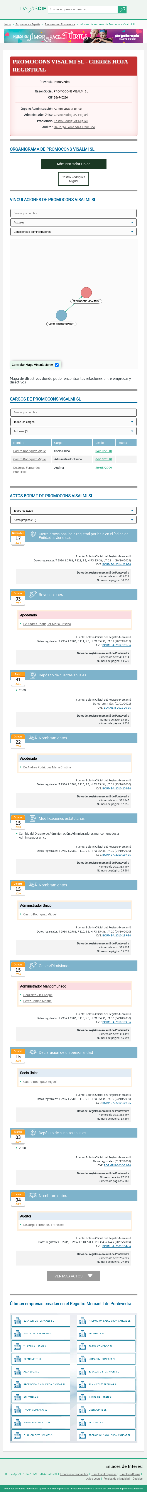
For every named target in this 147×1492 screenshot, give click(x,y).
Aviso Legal (93, 1479)
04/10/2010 (103, 451)
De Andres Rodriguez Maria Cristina (47, 624)
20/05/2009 (103, 468)
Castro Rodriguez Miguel (71, 115)
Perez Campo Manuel (37, 1001)
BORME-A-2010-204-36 (116, 788)
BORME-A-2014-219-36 (116, 564)
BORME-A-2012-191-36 (116, 645)
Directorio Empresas (104, 1474)
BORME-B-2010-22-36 (117, 1165)
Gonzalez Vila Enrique (37, 995)
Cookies (138, 1479)
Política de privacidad (116, 1479)
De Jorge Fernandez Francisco (74, 127)
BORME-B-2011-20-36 (117, 707)
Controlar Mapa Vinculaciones (32, 365)
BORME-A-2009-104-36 (116, 1246)
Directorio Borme (130, 1474)
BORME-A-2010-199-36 (116, 854)
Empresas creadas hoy (74, 1474)
